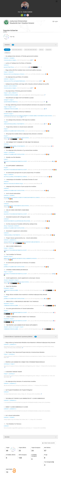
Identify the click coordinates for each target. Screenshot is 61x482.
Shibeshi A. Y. (12, 79)
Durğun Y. (6, 72)
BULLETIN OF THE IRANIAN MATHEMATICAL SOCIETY (15, 161)
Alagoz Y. (6, 174)
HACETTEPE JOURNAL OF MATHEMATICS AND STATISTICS (16, 138)
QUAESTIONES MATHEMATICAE (11, 101)
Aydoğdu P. (6, 99)
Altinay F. (6, 226)
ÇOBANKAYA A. (13, 240)
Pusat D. (22, 327)
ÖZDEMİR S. (12, 58)
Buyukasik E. (11, 226)
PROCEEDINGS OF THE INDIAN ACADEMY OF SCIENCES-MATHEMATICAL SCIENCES (22, 197)
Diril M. (10, 86)
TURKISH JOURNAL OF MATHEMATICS (12, 235)
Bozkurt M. (11, 72)
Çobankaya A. (12, 152)
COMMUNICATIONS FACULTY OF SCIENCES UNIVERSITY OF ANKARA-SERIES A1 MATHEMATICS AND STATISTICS (28, 115)
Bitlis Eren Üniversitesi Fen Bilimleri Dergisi (13, 183)
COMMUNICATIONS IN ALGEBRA (11, 95)
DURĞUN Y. (6, 58)
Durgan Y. (6, 167)
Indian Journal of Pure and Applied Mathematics (14, 81)
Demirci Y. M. (12, 327)
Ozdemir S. (11, 248)
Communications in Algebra (10, 60)
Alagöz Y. (6, 107)
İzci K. (14, 107)
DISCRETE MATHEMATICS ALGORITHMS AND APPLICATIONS (17, 221)
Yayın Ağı (8, 36)
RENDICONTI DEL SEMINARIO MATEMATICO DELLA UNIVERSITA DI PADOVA (20, 258)
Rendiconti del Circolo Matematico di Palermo (14, 74)
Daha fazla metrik (48, 443)
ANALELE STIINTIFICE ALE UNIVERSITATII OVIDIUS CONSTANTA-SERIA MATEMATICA (22, 242)
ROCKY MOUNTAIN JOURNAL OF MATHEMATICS (14, 146)
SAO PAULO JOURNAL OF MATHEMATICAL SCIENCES (15, 176)
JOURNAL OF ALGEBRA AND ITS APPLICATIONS (14, 131)
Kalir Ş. (10, 93)
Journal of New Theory (9, 67)
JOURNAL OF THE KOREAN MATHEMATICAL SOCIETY (15, 250)
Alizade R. (6, 86)
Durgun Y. (6, 136)
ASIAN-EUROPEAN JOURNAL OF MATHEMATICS (14, 124)
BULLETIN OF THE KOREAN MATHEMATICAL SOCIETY (15, 169)
